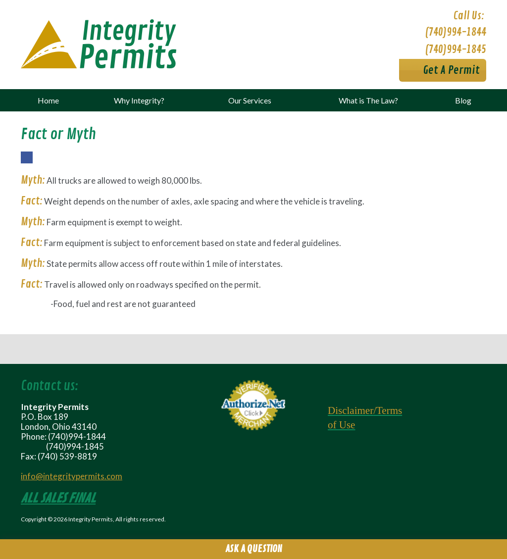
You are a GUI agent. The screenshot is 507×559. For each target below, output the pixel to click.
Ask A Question (253, 549)
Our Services (249, 100)
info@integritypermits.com (71, 476)
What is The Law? (368, 100)
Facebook (26, 162)
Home (48, 100)
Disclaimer (350, 410)
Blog (463, 100)
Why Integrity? (139, 100)
